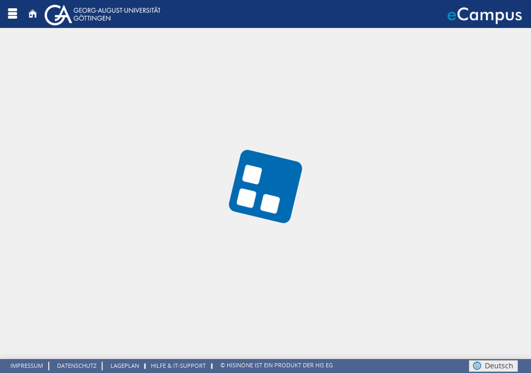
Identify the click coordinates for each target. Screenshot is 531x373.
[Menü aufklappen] (12, 13)
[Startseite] (32, 14)
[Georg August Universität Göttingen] (103, 13)
